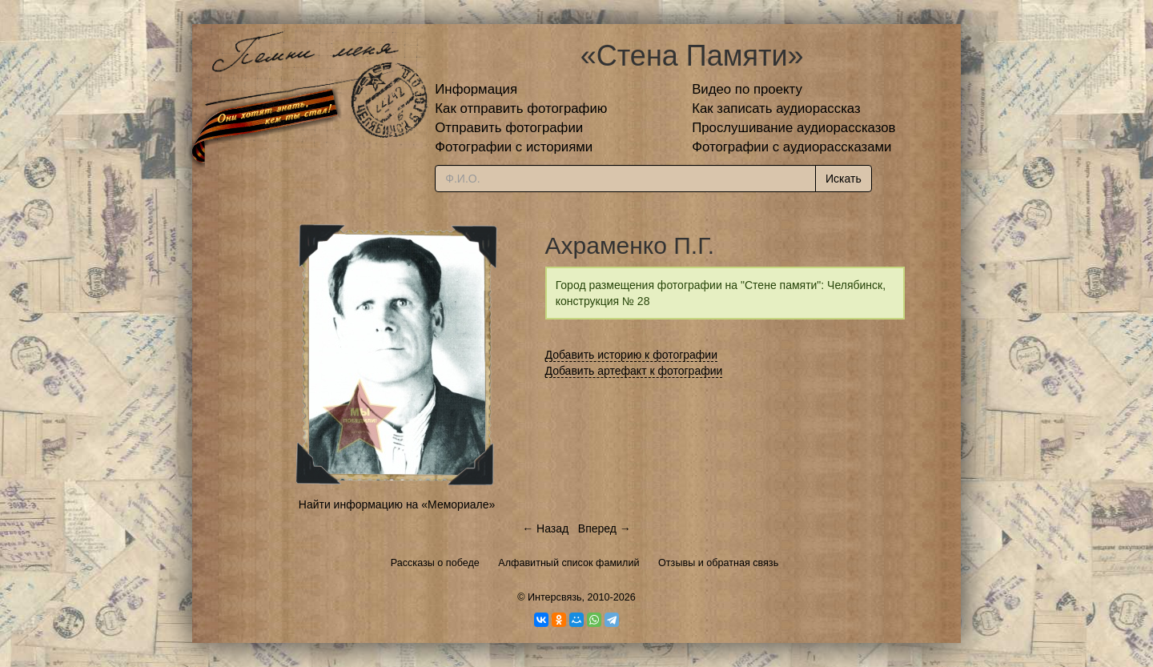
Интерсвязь (555, 597)
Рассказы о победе (435, 563)
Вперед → (604, 528)
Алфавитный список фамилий (568, 563)
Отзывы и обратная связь (718, 563)
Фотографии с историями (514, 147)
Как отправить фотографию (521, 108)
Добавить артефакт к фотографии (634, 370)
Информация (476, 89)
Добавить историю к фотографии (631, 354)
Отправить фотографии (509, 127)
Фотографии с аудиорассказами (791, 147)
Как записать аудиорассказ (776, 108)
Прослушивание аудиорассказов (793, 127)
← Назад (545, 528)
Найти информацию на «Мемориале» (397, 504)
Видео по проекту (747, 89)
